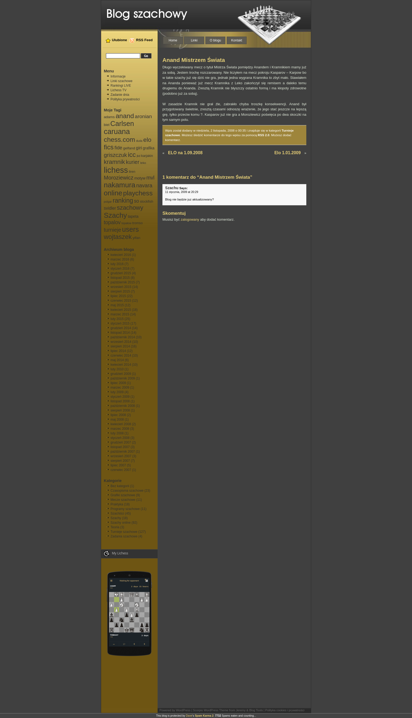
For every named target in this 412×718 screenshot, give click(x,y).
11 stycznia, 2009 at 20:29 (181, 191)
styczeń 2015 (120, 323)
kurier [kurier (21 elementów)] (132, 162)
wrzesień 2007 (121, 456)
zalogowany (190, 219)
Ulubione (119, 40)
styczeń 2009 (120, 397)
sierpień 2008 (120, 410)
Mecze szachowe (123, 500)
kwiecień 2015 (121, 310)
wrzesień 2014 (121, 342)
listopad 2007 (120, 447)
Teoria (115, 527)
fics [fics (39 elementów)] (109, 147)
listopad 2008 (120, 401)
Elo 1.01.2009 (287, 152)
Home (173, 40)
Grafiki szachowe (123, 495)
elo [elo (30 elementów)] (147, 139)
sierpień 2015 (120, 291)
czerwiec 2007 (121, 470)
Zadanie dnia (120, 95)
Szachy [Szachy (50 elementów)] (115, 215)
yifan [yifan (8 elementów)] (136, 238)
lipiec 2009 (118, 383)
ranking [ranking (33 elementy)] (123, 200)
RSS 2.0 (263, 135)
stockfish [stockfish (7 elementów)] (146, 201)
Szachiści (117, 513)
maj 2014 (117, 360)
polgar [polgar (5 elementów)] (108, 201)
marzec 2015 (120, 314)
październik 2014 (123, 337)
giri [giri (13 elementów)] (139, 147)
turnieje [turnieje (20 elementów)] (112, 230)
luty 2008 (117, 433)
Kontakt (236, 40)
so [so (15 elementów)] (136, 201)
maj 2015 (117, 305)
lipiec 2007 (118, 465)
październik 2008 (123, 406)
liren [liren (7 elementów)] (132, 172)
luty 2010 (117, 369)
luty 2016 (117, 264)
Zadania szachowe (124, 536)
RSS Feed (144, 40)
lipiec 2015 (118, 296)
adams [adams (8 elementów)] (109, 117)
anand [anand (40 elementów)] (125, 115)
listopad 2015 (120, 278)
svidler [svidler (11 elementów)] (110, 208)
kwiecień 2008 (121, 424)
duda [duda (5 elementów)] (139, 140)
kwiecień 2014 (121, 365)
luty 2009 (117, 392)
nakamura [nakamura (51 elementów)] (119, 185)
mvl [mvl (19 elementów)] (150, 178)
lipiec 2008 (118, 415)
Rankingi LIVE (121, 85)
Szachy (116, 518)
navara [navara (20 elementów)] (144, 185)
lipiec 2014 (118, 351)
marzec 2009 (120, 387)
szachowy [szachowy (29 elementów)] (130, 207)
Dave (189, 715)
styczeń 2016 (120, 268)
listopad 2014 (120, 333)
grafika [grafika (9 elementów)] (148, 148)
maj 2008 (117, 419)
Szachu (172, 188)
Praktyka (117, 504)
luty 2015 (117, 319)
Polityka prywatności (125, 99)
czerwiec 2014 (121, 355)
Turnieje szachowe (124, 532)
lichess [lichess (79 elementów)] (116, 170)
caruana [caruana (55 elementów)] (117, 132)
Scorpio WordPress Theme (210, 710)
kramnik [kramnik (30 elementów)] (114, 162)
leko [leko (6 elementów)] (143, 163)
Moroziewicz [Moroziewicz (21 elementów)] (118, 178)
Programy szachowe (125, 509)
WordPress (183, 710)
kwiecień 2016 (121, 255)
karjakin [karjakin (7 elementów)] (147, 156)
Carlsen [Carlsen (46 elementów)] (122, 123)
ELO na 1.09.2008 (185, 152)
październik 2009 (123, 378)
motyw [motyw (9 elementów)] (139, 178)
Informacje (118, 76)
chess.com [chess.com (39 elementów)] (119, 139)
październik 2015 (123, 282)
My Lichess (116, 553)
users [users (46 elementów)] (130, 229)
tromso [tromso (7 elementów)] (137, 223)
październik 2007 (123, 451)
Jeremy (241, 710)
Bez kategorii (120, 486)
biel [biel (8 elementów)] (106, 125)
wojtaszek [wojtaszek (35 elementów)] (118, 236)
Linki (194, 40)
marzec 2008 (120, 429)
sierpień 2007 (120, 461)
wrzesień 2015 (121, 287)
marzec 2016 (120, 259)
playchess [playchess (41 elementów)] (138, 193)
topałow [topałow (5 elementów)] (127, 223)
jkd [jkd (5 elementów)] (138, 155)
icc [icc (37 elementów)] (132, 154)
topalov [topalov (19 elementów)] (112, 222)
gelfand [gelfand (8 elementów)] (129, 148)
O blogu (215, 40)
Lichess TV (118, 90)
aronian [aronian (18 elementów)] (143, 116)
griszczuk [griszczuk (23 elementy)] (115, 155)
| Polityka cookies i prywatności (284, 710)
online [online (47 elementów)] (113, 193)
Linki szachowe (121, 81)
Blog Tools (256, 710)
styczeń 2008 (120, 438)
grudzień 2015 (121, 273)
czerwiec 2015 (121, 300)
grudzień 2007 (121, 442)
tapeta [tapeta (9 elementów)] (133, 216)
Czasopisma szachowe (127, 490)
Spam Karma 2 (204, 715)
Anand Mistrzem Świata (193, 60)
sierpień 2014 (120, 346)
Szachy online (121, 523)
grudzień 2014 (121, 328)
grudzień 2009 (121, 374)
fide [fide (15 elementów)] (118, 147)
